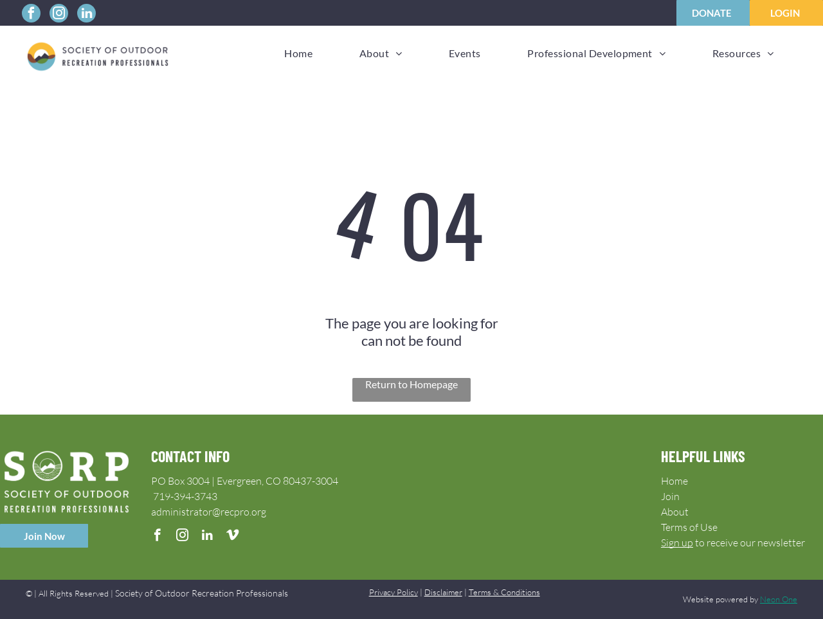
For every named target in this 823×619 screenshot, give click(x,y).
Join (670, 496)
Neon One (778, 599)
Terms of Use (689, 527)
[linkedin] (86, 15)
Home (674, 480)
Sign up (677, 542)
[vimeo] (232, 537)
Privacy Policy (393, 592)
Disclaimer (443, 592)
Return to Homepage (411, 384)
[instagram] (59, 15)
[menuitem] (298, 53)
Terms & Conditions (504, 592)
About (675, 511)
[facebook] (31, 15)
